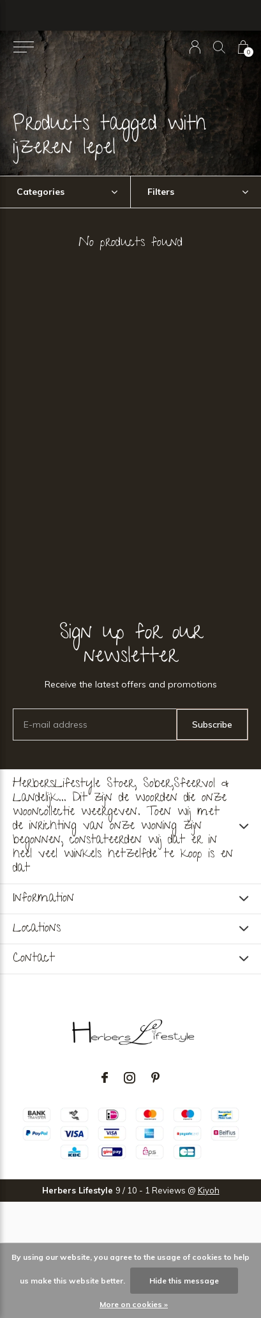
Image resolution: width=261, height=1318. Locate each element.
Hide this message (184, 1280)
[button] (23, 47)
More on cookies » (134, 1304)
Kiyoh (209, 1190)
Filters (160, 191)
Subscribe (212, 724)
